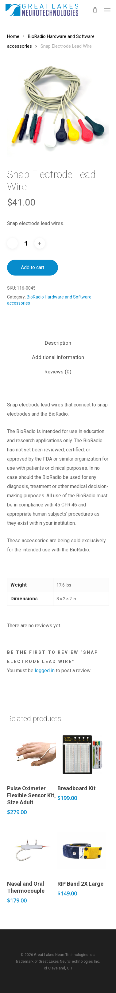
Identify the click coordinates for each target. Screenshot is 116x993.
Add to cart (32, 267)
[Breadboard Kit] (81, 754)
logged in (45, 670)
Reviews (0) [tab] (58, 372)
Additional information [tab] (58, 357)
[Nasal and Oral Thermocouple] (31, 850)
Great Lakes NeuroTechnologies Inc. (69, 961)
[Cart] (95, 10)
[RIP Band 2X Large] (81, 850)
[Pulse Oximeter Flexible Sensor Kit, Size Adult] (31, 754)
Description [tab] (58, 343)
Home (13, 36)
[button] (107, 10)
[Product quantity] (26, 243)
